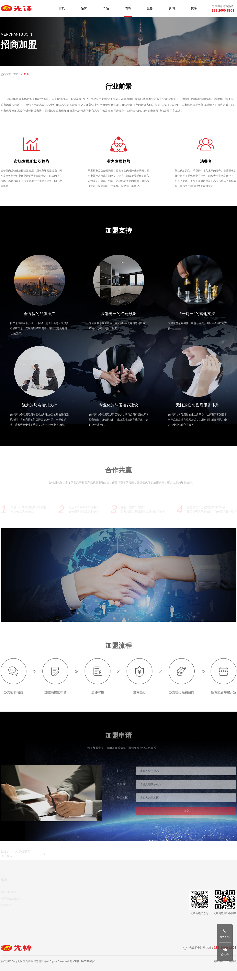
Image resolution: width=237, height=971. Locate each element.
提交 (186, 812)
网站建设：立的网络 (224, 961)
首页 (15, 74)
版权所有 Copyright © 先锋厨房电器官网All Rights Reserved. (35, 961)
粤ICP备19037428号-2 (83, 961)
